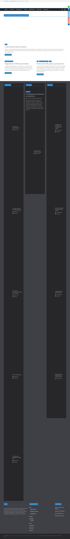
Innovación (45, 9)
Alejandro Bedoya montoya (37, 98)
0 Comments (14, 213)
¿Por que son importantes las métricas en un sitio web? (17, 292)
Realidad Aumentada (34, 511)
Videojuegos (18, 9)
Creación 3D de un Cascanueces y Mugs (37, 151)
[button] (7, 9)
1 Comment (14, 296)
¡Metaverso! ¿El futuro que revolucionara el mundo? (59, 209)
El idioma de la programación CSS (15, 127)
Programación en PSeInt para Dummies (17, 64)
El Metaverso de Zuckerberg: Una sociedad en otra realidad (58, 126)
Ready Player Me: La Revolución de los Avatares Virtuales (59, 375)
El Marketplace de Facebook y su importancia (35, 95)
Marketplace (28, 91)
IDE (37, 61)
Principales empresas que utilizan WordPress (16, 209)
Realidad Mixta (33, 513)
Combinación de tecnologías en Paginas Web (16, 457)
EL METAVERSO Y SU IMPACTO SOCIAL (59, 292)
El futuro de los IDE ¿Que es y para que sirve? (50, 64)
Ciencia (25, 9)
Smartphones (32, 9)
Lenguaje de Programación (43, 61)
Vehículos (12, 9)
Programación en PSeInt (9, 61)
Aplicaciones (39, 9)
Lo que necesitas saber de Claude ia (16, 47)
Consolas (32, 520)
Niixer (6, 9)
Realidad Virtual (33, 509)
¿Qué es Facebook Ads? (16, 374)
